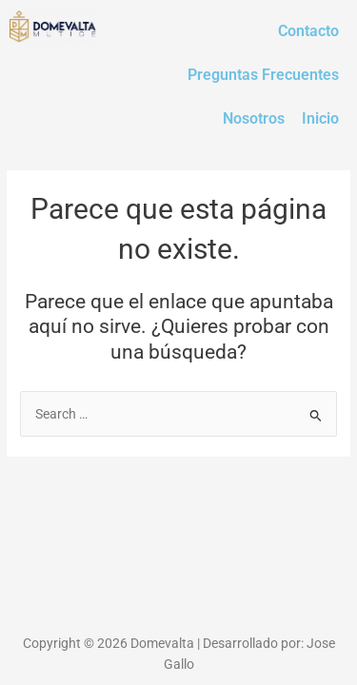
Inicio (320, 118)
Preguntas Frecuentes (263, 75)
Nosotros (254, 118)
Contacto (308, 31)
